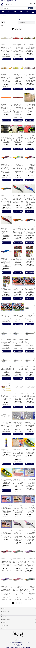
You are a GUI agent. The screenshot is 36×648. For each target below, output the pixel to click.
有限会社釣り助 (18, 639)
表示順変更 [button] (22, 22)
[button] (33, 12)
